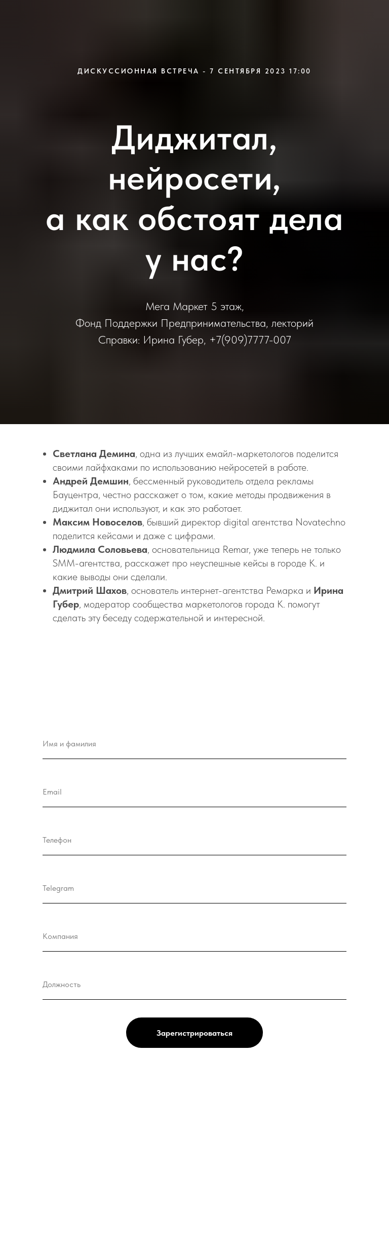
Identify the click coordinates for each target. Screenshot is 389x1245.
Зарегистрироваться (194, 1033)
